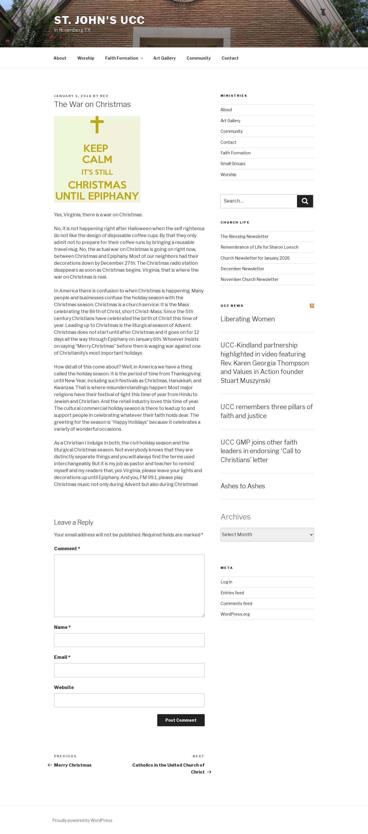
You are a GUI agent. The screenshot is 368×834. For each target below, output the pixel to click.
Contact (230, 58)
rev (104, 96)
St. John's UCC (99, 20)
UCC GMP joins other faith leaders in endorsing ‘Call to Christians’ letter (261, 451)
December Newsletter (242, 268)
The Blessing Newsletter (245, 236)
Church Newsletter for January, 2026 (255, 258)
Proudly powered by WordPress (82, 820)
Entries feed (232, 592)
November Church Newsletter (250, 279)
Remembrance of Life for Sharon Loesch (259, 247)
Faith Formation (124, 58)
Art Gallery (164, 58)
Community (199, 58)
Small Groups (233, 163)
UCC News (232, 306)
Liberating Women (248, 319)
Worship (85, 58)
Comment (67, 548)
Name (62, 627)
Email (62, 657)
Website (64, 687)
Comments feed (236, 603)
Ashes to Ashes (243, 486)
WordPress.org (235, 614)
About (59, 58)
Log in (226, 581)
